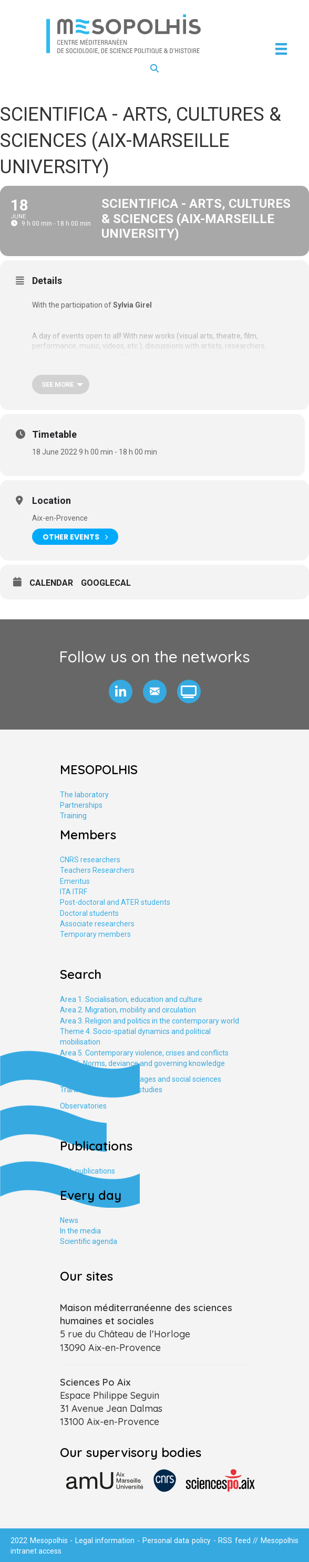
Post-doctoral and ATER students (115, 902)
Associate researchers (97, 924)
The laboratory (84, 794)
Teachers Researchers (97, 870)
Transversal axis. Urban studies (111, 1089)
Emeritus (75, 881)
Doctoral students (89, 913)
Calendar (51, 583)
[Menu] (281, 49)
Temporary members (95, 934)
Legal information (105, 1540)
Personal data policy (176, 1540)
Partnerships (81, 805)
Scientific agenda (88, 1241)
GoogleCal (106, 583)
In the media (80, 1231)
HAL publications (87, 1171)
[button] (120, 691)
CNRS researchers (90, 860)
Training (73, 815)
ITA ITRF (73, 892)
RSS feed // (239, 1540)
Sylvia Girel (132, 305)
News (69, 1220)
